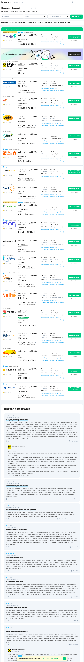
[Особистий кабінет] (73, 2)
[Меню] (81, 2)
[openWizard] (64, 658)
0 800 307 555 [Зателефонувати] (18, 2)
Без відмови (22, 22)
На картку (4, 22)
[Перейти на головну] (6, 2)
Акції (69, 22)
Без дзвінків (32, 22)
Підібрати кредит (74, 54)
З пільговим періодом (51, 22)
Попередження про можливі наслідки (52, 44)
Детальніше (74, 40)
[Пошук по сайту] (77, 2)
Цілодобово (13, 22)
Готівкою (40, 22)
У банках (63, 22)
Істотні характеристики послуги (51, 42)
